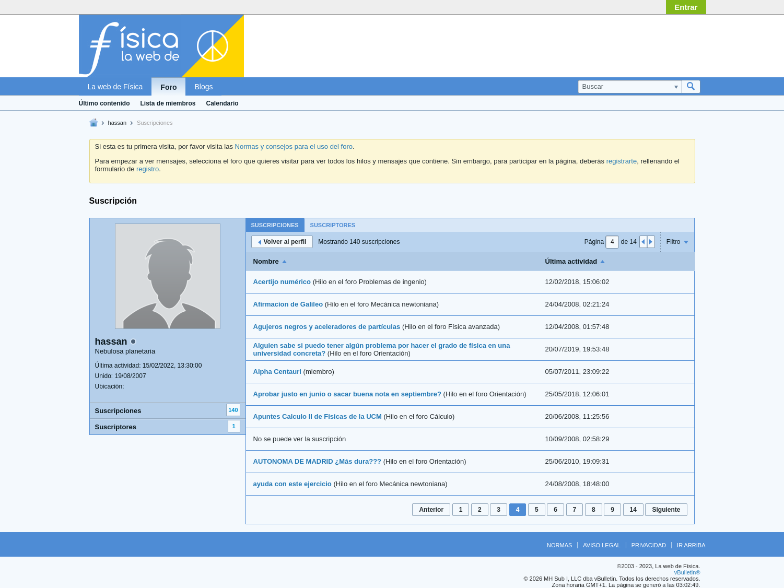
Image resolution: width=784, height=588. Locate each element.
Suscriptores (115, 427)
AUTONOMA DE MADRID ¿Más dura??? (317, 461)
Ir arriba (691, 545)
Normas (559, 545)
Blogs (203, 87)
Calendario (222, 103)
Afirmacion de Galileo (288, 304)
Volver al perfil (282, 241)
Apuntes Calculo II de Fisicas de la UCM (317, 416)
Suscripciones (118, 411)
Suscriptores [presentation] (333, 225)
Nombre (266, 261)
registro (147, 169)
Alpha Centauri (277, 371)
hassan (117, 123)
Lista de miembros (168, 103)
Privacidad (648, 545)
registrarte (621, 161)
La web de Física (115, 87)
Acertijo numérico (282, 282)
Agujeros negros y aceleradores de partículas (327, 327)
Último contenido (104, 103)
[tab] (275, 225)
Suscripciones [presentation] (275, 225)
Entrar (685, 7)
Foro (168, 87)
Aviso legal (601, 545)
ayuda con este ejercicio (292, 484)
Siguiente (666, 509)
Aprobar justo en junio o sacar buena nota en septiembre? (347, 394)
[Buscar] (630, 86)
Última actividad (571, 261)
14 (633, 509)
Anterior (431, 509)
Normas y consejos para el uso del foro (294, 146)
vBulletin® (687, 572)
